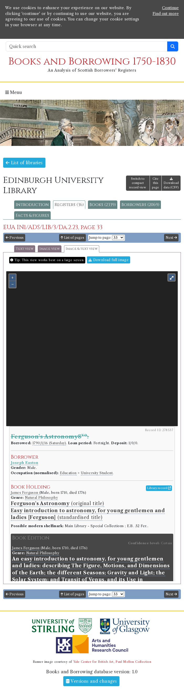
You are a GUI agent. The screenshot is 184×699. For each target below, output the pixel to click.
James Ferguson (25, 493)
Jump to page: (100, 238)
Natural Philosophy (41, 498)
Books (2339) (103, 205)
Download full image (108, 260)
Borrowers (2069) (140, 205)
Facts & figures (32, 215)
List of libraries (24, 162)
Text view (25, 249)
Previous (15, 238)
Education (68, 473)
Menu (13, 92)
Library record (159, 488)
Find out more (166, 13)
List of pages (72, 238)
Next (171, 238)
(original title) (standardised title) (88, 510)
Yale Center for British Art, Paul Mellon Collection (112, 662)
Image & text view (82, 249)
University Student (97, 473)
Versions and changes (91, 681)
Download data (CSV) (171, 183)
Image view (49, 249)
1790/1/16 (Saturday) (49, 443)
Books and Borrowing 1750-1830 (92, 61)
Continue (170, 8)
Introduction (32, 205)
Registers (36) (69, 205)
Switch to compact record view (137, 183)
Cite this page (155, 183)
